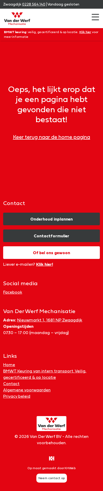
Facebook (12, 292)
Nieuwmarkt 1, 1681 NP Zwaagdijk (49, 320)
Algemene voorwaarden (27, 389)
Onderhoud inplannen (51, 219)
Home (9, 364)
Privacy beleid (16, 396)
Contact (11, 383)
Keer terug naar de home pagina (51, 137)
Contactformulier (51, 235)
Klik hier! (44, 264)
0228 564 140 (33, 4)
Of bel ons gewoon (51, 252)
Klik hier (85, 32)
